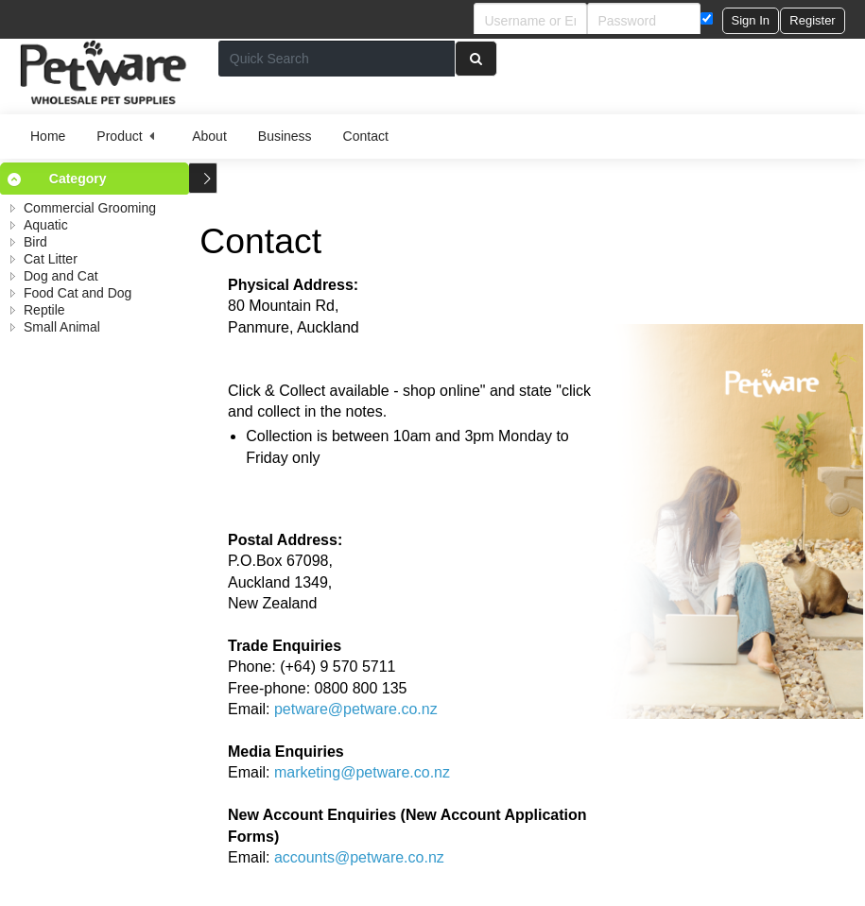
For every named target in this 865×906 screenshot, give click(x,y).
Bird (35, 241)
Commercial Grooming (90, 207)
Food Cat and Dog (77, 292)
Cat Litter (51, 258)
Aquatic (46, 224)
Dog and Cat (61, 275)
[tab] (94, 178)
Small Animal (62, 326)
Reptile (44, 309)
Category (78, 178)
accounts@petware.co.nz (359, 857)
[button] (750, 21)
